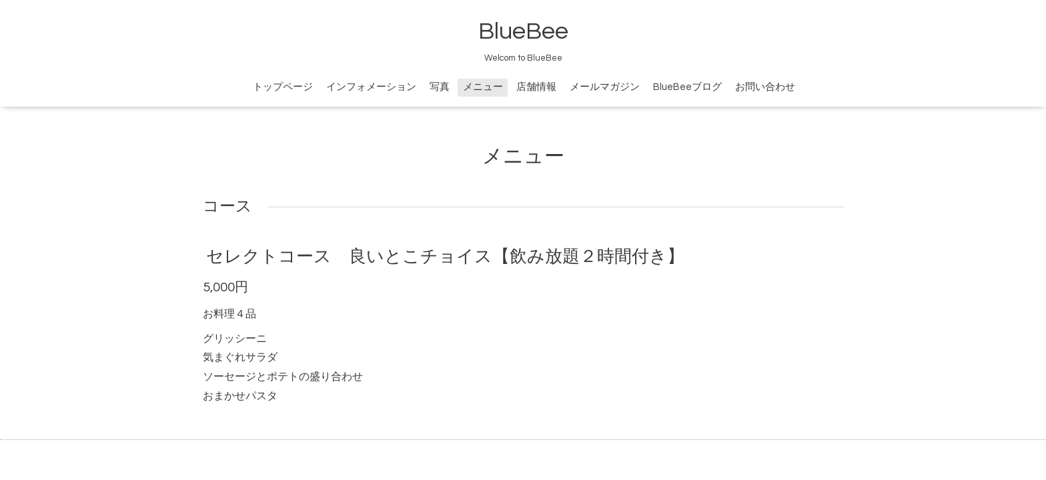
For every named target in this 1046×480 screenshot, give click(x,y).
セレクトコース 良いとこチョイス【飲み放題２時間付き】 (445, 256)
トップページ (283, 87)
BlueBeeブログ (687, 87)
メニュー (483, 87)
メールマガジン (605, 87)
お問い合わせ (765, 87)
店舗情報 (536, 87)
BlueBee (523, 31)
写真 (440, 87)
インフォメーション (371, 87)
